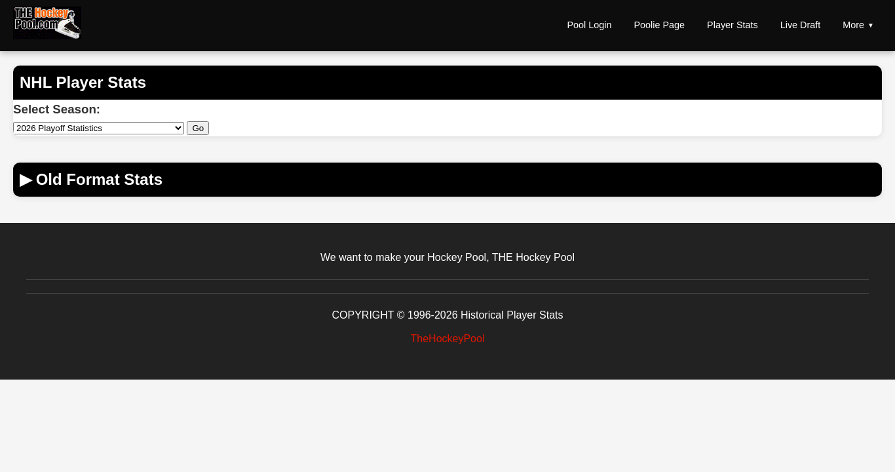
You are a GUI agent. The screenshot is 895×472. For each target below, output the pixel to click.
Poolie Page (659, 25)
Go (198, 128)
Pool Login (589, 25)
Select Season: (56, 109)
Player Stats (732, 25)
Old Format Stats (91, 179)
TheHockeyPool (448, 338)
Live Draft (800, 25)
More (853, 25)
